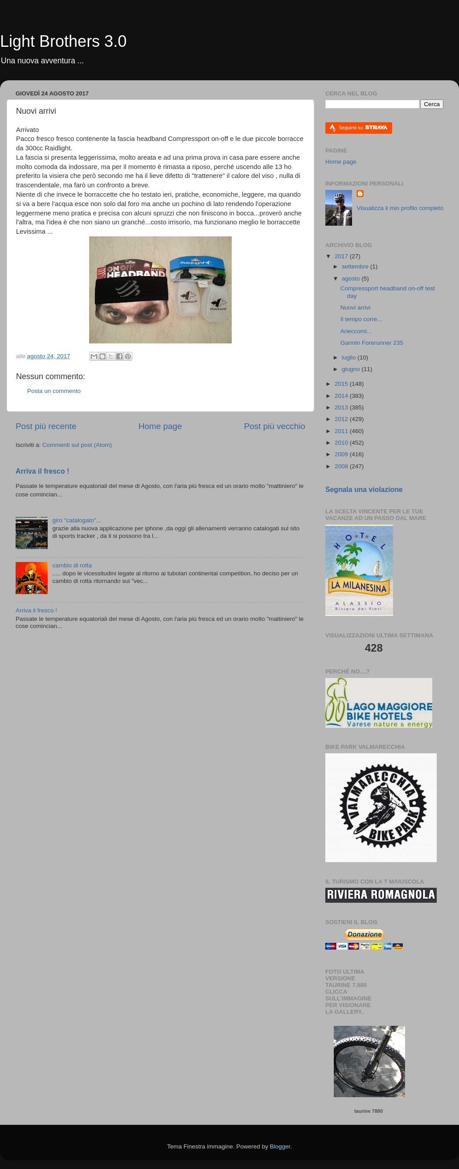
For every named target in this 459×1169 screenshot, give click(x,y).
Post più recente (46, 426)
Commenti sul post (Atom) (77, 445)
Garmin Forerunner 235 (371, 342)
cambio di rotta (72, 565)
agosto (351, 278)
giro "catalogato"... (76, 520)
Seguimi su (363, 127)
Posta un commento (54, 391)
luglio (349, 357)
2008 (342, 466)
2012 (342, 419)
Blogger (280, 1146)
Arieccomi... (356, 331)
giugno (351, 369)
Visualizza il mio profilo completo (400, 208)
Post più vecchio (274, 426)
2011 (342, 431)
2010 (342, 442)
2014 (342, 395)
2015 (342, 383)
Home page (160, 426)
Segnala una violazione (364, 489)
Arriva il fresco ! (42, 471)
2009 (342, 454)
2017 (342, 256)
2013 (342, 407)
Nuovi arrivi (355, 307)
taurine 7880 (368, 1111)
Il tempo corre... (361, 319)
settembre (356, 266)
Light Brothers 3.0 (63, 41)
